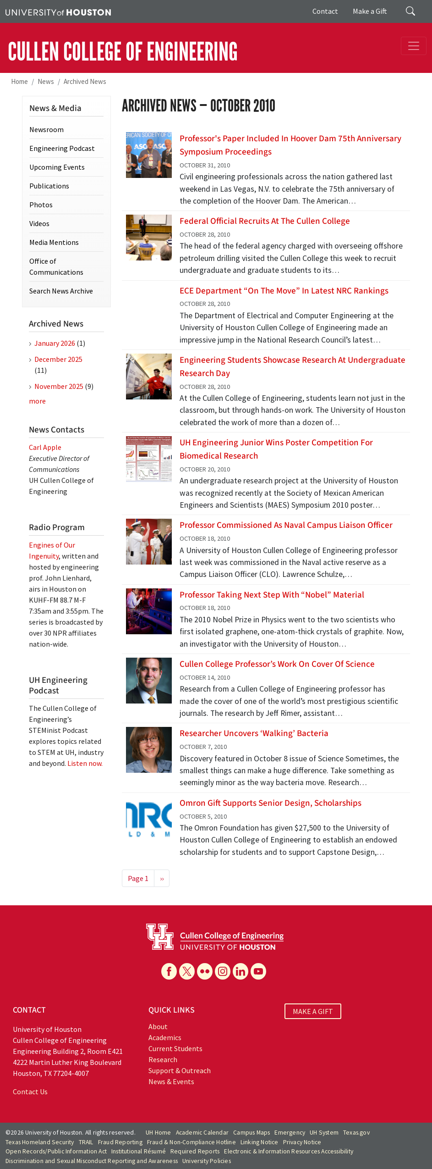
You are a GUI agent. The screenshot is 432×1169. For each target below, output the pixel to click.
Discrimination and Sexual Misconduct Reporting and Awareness (91, 1161)
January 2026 (54, 343)
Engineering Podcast (62, 148)
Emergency (289, 1132)
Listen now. (85, 763)
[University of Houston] (58, 11)
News (46, 81)
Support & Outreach (179, 1070)
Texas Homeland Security (39, 1142)
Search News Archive (61, 290)
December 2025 (58, 359)
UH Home (158, 1132)
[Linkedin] (240, 971)
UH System (324, 1132)
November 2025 (58, 386)
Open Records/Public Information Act (56, 1151)
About (158, 1026)
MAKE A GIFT (313, 1011)
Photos (41, 204)
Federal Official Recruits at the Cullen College (265, 221)
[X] (187, 971)
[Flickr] (205, 971)
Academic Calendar (202, 1132)
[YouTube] (258, 971)
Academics (164, 1037)
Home (19, 81)
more (37, 400)
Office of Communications (56, 266)
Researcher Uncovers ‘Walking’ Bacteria (254, 733)
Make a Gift (370, 11)
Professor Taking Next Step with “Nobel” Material (272, 594)
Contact (325, 11)
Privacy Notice (302, 1142)
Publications (49, 185)
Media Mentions (54, 242)
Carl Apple (45, 447)
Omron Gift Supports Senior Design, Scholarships (270, 803)
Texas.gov (356, 1132)
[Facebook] (169, 971)
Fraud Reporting (120, 1142)
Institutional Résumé (138, 1151)
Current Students (175, 1048)
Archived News (85, 81)
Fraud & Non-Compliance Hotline (191, 1142)
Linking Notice (260, 1142)
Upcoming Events (57, 167)
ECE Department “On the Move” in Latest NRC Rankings (284, 290)
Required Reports (194, 1151)
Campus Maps (251, 1132)
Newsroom (46, 129)
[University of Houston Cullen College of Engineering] (215, 935)
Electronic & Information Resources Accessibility (288, 1151)
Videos (39, 223)
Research (162, 1059)
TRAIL (86, 1142)
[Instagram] (222, 971)
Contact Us (30, 1091)
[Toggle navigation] (414, 46)
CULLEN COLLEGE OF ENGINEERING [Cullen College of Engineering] (123, 51)
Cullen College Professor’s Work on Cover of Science (277, 664)
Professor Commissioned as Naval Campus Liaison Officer (286, 525)
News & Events (171, 1081)
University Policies (206, 1161)
